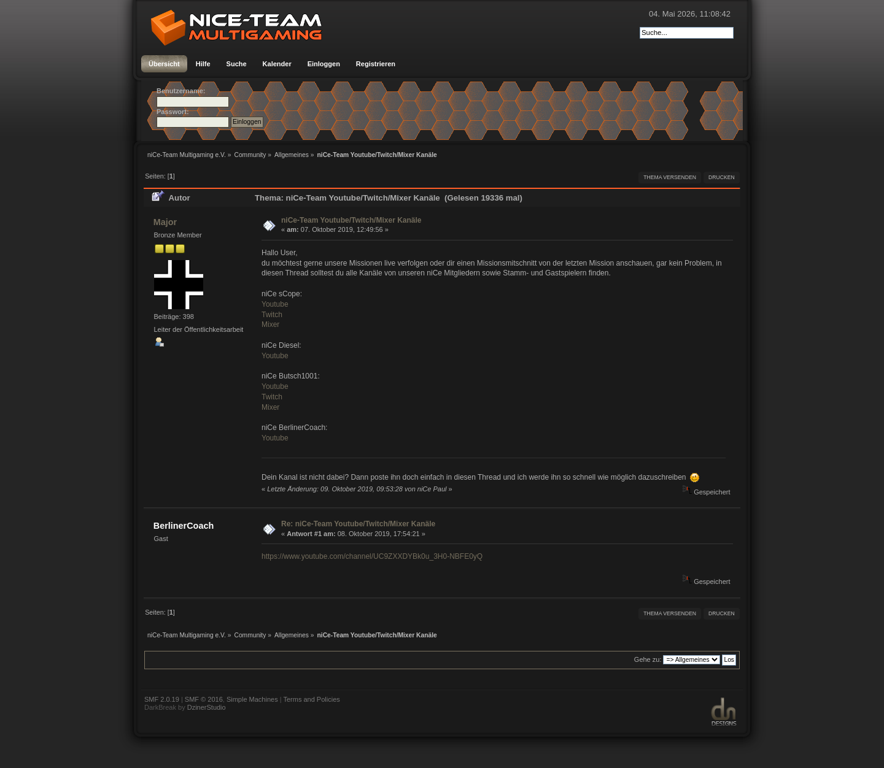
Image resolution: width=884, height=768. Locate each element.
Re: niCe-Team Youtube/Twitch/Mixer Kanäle (358, 524)
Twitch (272, 314)
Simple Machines (252, 699)
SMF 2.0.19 (161, 699)
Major (165, 222)
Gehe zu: (648, 659)
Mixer (270, 324)
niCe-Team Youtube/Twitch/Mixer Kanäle (351, 220)
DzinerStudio (206, 707)
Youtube (275, 304)
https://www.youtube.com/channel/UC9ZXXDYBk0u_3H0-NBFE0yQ (372, 556)
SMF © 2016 (204, 699)
